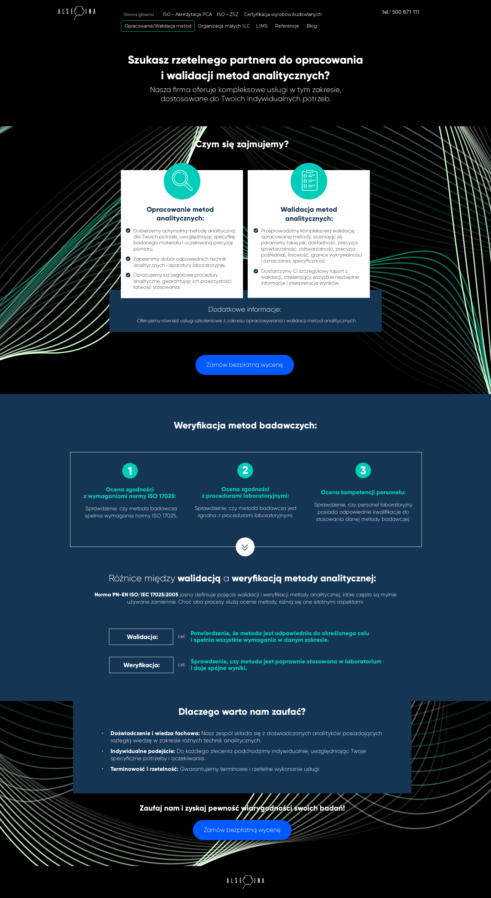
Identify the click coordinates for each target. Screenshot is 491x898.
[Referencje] (287, 26)
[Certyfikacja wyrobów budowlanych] (282, 14)
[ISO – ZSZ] (227, 14)
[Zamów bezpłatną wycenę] (244, 365)
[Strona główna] (138, 14)
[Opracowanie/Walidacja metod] (158, 26)
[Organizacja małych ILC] (224, 26)
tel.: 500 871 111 (400, 12)
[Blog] (312, 26)
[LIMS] (262, 26)
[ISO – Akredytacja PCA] (187, 14)
